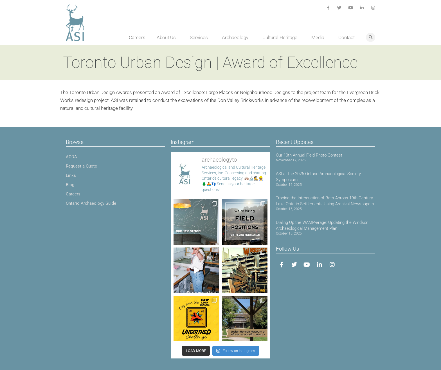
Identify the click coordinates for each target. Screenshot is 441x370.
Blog (70, 184)
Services (200, 37)
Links (71, 175)
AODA (71, 156)
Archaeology (236, 37)
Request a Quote (81, 166)
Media (319, 37)
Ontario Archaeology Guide (91, 203)
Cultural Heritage (281, 37)
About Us (168, 37)
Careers (137, 37)
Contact (346, 37)
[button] (370, 37)
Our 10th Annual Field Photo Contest (309, 155)
